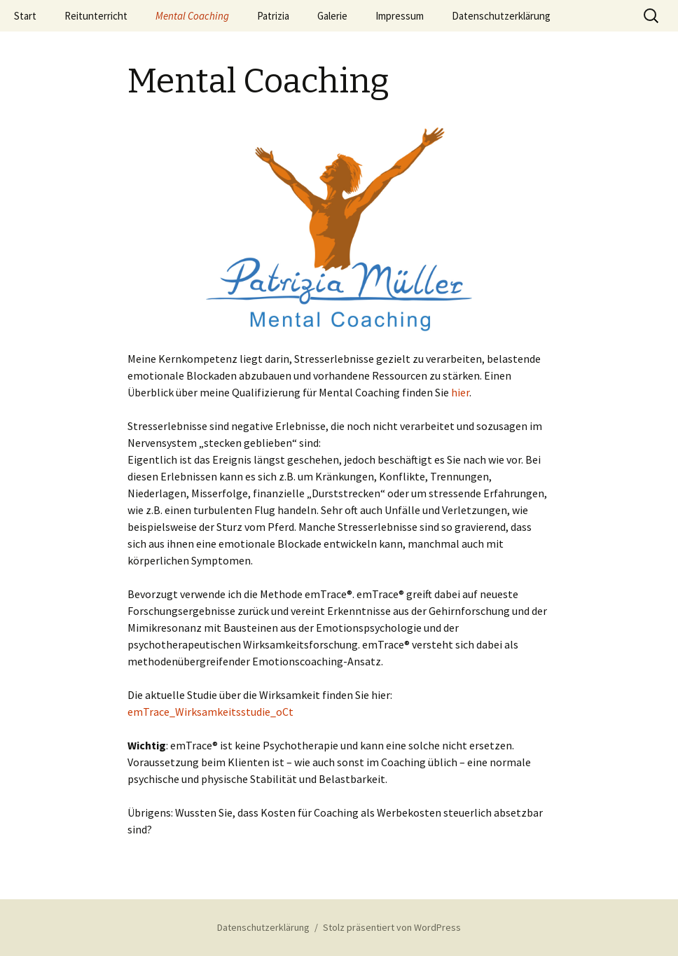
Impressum (399, 15)
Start (25, 15)
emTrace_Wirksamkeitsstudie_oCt (210, 712)
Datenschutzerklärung (501, 15)
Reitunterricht (95, 15)
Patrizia (273, 15)
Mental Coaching (192, 15)
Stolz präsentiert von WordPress (392, 927)
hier (460, 392)
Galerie (332, 15)
